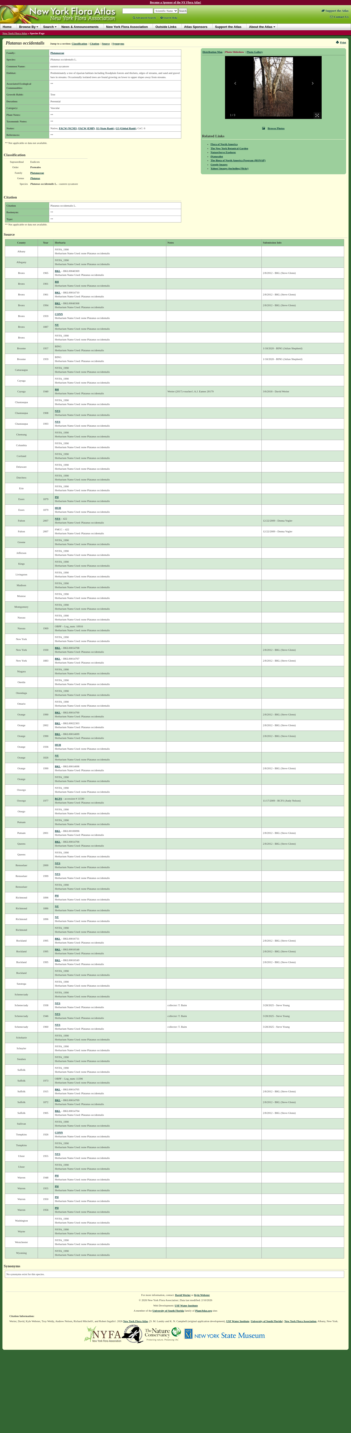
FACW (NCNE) (68, 128)
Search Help (168, 17)
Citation (94, 43)
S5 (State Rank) (105, 128)
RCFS (58, 798)
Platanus (35, 178)
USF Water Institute (186, 1305)
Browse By (27, 27)
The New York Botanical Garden (229, 148)
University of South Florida (168, 1310)
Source (106, 43)
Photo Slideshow (234, 51)
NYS (57, 410)
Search (48, 27)
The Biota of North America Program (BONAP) (238, 160)
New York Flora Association (300, 1321)
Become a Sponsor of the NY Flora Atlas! (175, 2)
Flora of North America (224, 144)
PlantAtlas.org (203, 1310)
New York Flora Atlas (14, 33)
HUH (58, 507)
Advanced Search (144, 17)
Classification (79, 43)
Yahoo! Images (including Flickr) (230, 168)
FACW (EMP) (86, 128)
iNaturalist (217, 156)
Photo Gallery (255, 51)
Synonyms (118, 43)
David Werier (183, 1294)
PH (56, 497)
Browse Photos (273, 128)
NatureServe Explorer (223, 152)
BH (57, 281)
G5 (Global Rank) (125, 128)
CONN (59, 314)
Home (7, 27)
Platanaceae (57, 52)
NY (57, 324)
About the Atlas (260, 27)
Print (341, 42)
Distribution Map (213, 51)
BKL (57, 270)
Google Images (219, 164)
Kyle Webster (202, 1294)
